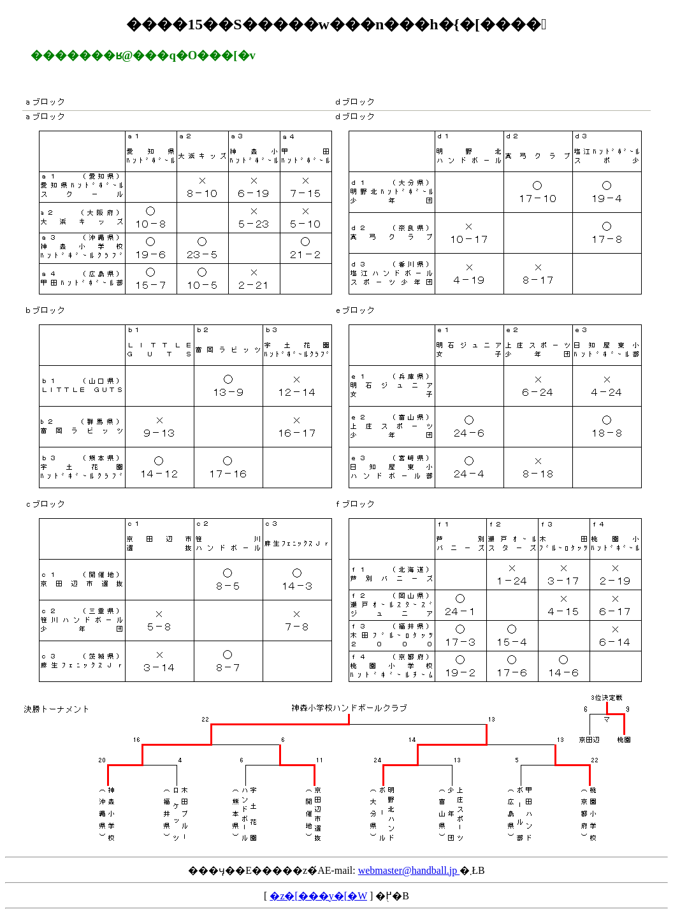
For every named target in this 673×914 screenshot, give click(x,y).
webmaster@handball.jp (409, 870)
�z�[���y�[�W (318, 895)
